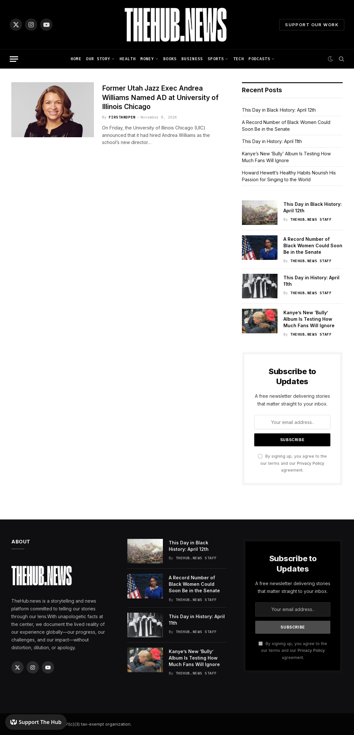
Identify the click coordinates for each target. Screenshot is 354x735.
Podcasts (259, 58)
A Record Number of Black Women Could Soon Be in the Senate (312, 245)
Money (147, 58)
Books (170, 58)
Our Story (98, 58)
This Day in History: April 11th (272, 141)
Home (76, 58)
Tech (238, 58)
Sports (216, 58)
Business (192, 58)
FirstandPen (122, 117)
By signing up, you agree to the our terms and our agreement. (292, 463)
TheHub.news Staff (311, 219)
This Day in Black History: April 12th (279, 110)
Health (128, 58)
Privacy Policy (310, 463)
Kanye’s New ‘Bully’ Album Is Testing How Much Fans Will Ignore (309, 319)
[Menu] (14, 59)
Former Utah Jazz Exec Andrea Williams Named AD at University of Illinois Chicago (160, 97)
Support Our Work (311, 24)
